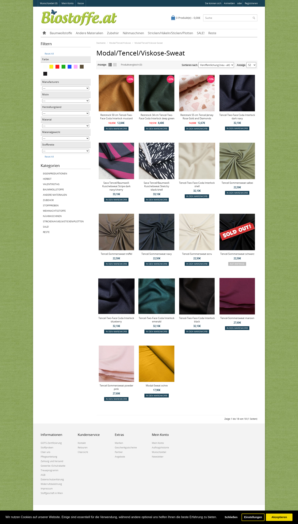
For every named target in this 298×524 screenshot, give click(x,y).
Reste (212, 33)
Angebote (120, 456)
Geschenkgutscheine (126, 447)
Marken (119, 443)
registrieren (251, 3)
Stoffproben (51, 205)
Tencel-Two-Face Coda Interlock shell (197, 184)
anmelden (229, 3)
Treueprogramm (49, 470)
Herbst (47, 178)
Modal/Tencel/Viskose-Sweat (149, 42)
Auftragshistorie (160, 447)
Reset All (48, 53)
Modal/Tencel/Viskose (120, 42)
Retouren (82, 447)
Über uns (45, 452)
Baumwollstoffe (61, 33)
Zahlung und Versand (52, 461)
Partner (119, 452)
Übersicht (83, 452)
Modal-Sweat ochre (157, 385)
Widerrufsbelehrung (51, 484)
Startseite (100, 42)
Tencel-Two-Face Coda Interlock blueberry (116, 319)
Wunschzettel (159, 452)
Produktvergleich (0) (131, 64)
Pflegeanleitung (49, 456)
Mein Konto (68, 3)
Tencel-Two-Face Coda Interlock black (197, 319)
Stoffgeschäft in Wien (52, 493)
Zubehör (113, 33)
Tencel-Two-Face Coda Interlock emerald (156, 319)
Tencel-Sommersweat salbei (237, 182)
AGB (43, 475)
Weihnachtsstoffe (54, 210)
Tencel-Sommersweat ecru (197, 254)
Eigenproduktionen (55, 173)
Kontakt (82, 443)
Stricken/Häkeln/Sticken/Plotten (170, 33)
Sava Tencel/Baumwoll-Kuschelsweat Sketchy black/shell (157, 186)
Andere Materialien (89, 33)
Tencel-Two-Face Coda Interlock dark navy (237, 116)
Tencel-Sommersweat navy (156, 254)
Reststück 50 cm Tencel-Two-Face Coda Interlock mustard (116, 116)
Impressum (47, 488)
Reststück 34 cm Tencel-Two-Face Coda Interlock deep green (156, 116)
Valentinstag (51, 184)
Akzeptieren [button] (279, 517)
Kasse (81, 3)
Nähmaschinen (133, 33)
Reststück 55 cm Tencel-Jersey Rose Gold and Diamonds (197, 116)
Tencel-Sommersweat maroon (237, 318)
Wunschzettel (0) (49, 3)
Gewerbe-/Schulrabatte (53, 465)
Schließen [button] (231, 517)
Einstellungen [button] (253, 517)
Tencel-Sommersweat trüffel (116, 254)
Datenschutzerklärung (52, 479)
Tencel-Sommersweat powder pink (116, 387)
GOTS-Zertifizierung (51, 443)
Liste (110, 64)
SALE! (200, 33)
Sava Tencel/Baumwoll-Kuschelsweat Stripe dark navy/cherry (116, 186)
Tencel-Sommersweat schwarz (237, 254)
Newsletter (157, 456)
